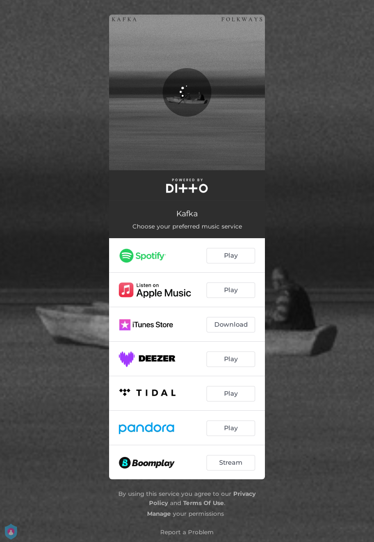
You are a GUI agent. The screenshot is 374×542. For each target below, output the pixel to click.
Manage (159, 513)
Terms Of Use (203, 503)
